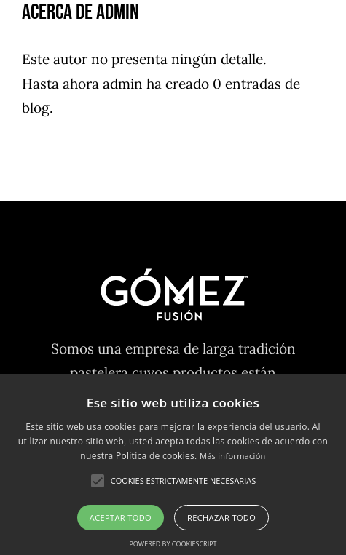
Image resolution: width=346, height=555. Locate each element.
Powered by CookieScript (172, 543)
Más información (233, 455)
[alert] (173, 464)
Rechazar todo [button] (221, 517)
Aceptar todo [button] (121, 517)
